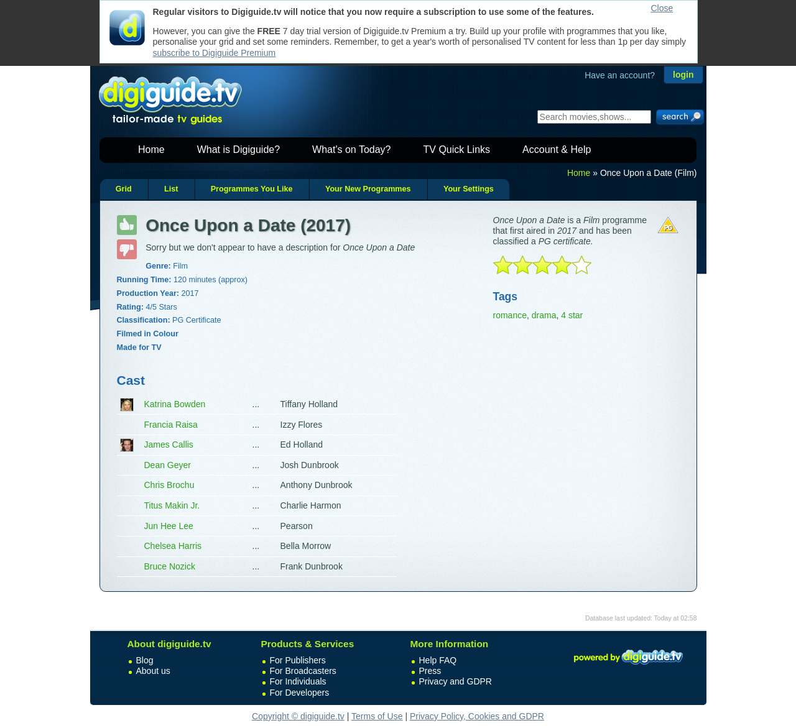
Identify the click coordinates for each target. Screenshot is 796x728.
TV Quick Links (456, 149)
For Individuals (298, 681)
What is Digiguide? (238, 149)
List (171, 189)
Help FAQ (438, 660)
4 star (572, 315)
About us (153, 671)
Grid (124, 189)
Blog (145, 660)
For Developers (300, 693)
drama (544, 315)
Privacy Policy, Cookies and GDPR (477, 716)
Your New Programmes (368, 189)
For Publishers (298, 660)
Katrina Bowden (175, 404)
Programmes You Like (252, 189)
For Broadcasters (303, 671)
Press (430, 671)
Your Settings (468, 189)
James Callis (168, 444)
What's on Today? (351, 149)
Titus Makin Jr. (172, 505)
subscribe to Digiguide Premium (214, 53)
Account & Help (556, 149)
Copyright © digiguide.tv (298, 716)
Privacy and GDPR (455, 681)
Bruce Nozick (169, 566)
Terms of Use (376, 716)
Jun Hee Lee (168, 526)
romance (510, 315)
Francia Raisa (171, 425)
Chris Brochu (169, 485)
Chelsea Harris (173, 546)
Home (151, 149)
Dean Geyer (167, 465)
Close (662, 8)
